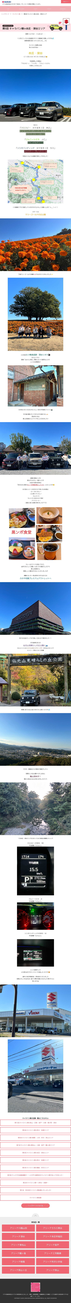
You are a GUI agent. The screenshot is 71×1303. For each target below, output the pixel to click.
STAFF (35, 9)
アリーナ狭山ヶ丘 (18, 1270)
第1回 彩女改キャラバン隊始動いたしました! (35, 1190)
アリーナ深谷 (18, 1236)
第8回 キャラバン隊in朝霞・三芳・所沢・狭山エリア (35, 1138)
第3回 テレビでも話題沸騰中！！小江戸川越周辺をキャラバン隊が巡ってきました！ (35, 1175)
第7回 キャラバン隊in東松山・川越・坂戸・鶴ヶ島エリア (36, 1145)
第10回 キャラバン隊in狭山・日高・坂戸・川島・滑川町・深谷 (35, 1123)
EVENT (49, 9)
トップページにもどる (35, 1206)
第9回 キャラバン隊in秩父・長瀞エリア (35, 1130)
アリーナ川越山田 (18, 1228)
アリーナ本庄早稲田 (52, 1236)
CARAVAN (63, 9)
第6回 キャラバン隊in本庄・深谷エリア (35, 1153)
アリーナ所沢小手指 (52, 1261)
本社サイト (66, 1)
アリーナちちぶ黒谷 (52, 1228)
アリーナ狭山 (52, 1270)
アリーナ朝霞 (18, 1261)
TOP (8, 9)
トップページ (5, 14)
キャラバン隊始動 (35, 1198)
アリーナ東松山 (18, 1244)
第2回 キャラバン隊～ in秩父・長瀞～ (35, 1183)
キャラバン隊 (16, 14)
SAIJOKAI (21, 9)
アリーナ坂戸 (52, 1244)
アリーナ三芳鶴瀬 (52, 1253)
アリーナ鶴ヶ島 (18, 1253)
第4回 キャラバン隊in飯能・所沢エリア (35, 1168)
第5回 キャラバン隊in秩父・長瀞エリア (35, 1160)
